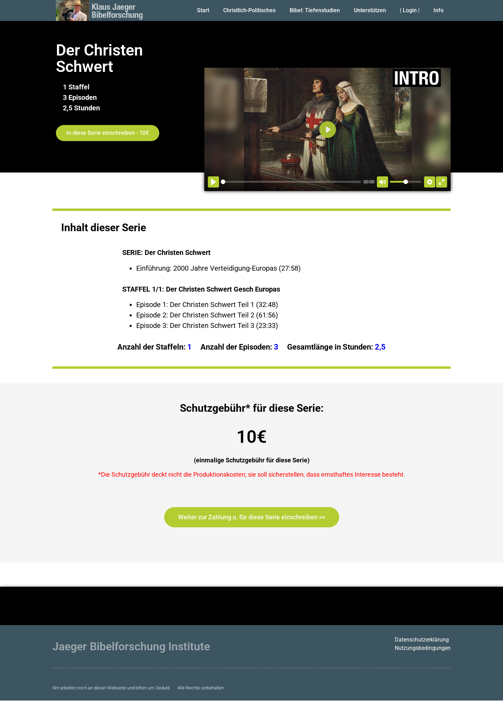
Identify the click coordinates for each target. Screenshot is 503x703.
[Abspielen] (213, 182)
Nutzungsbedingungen (423, 648)
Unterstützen (370, 10)
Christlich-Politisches (249, 10)
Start (203, 10)
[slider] (291, 181)
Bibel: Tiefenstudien (315, 10)
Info (438, 10)
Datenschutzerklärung (422, 639)
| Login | (410, 10)
